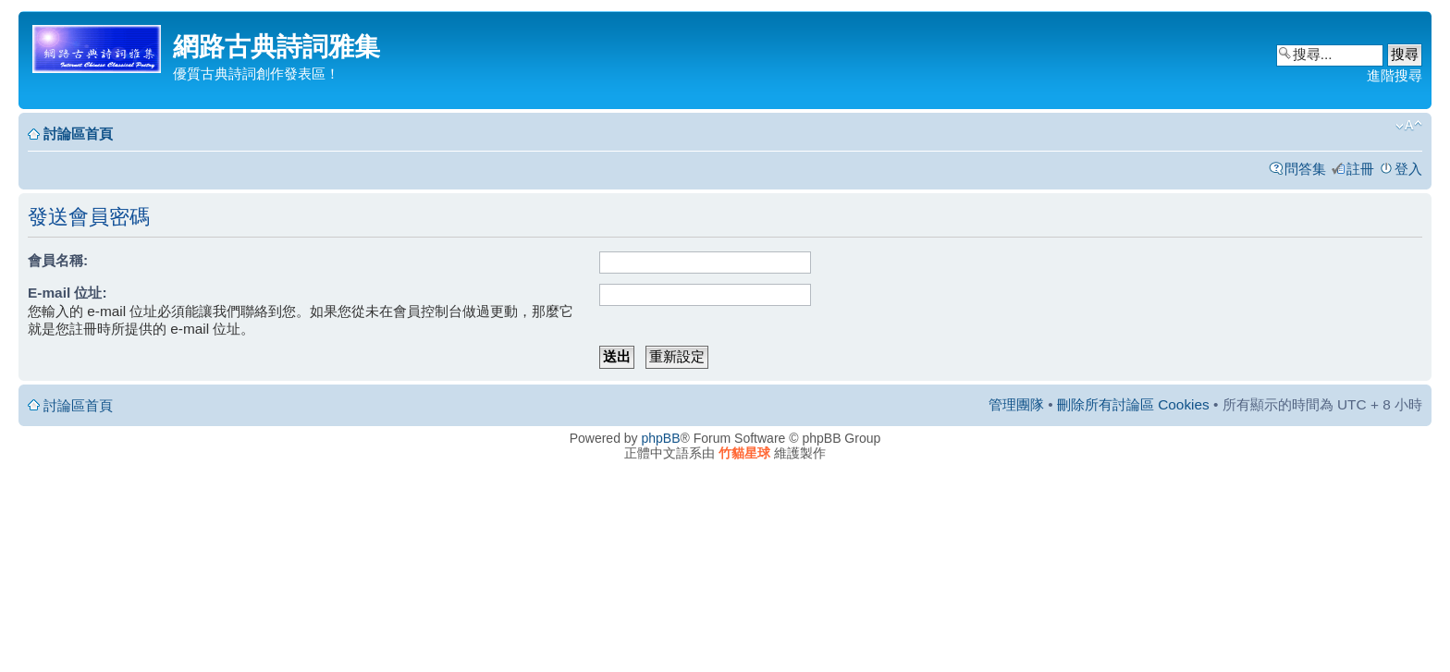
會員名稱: (58, 260)
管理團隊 (1016, 404)
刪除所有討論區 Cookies (1133, 404)
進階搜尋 (1394, 75)
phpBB (661, 438)
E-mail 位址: (67, 292)
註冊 (1360, 169)
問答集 (1305, 169)
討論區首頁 (78, 133)
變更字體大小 (1408, 125)
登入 (1408, 169)
